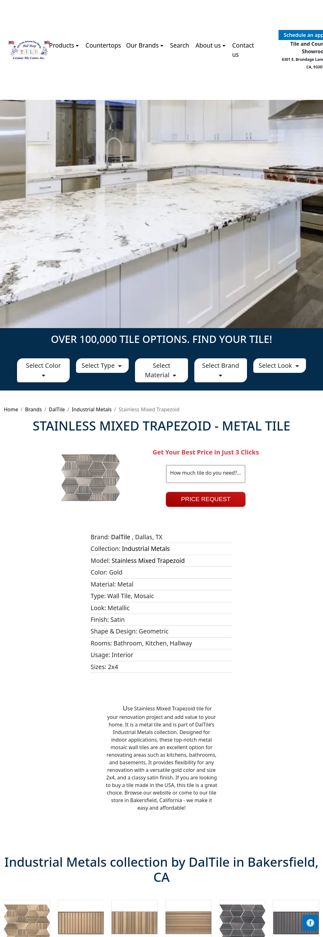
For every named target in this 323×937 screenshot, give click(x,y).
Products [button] (61, 45)
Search (179, 45)
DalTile (57, 409)
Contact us (243, 50)
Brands (33, 409)
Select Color (43, 365)
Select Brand (220, 365)
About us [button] (208, 45)
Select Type (98, 365)
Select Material (158, 370)
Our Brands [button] (142, 45)
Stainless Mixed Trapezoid (148, 560)
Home (11, 409)
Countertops (103, 45)
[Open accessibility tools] (310, 923)
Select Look (276, 365)
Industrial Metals (92, 409)
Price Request (206, 499)
